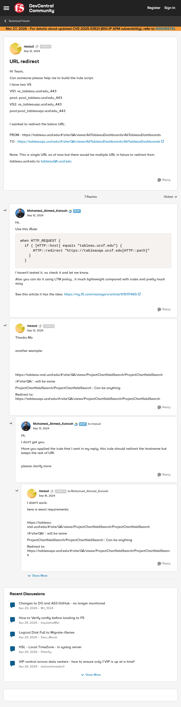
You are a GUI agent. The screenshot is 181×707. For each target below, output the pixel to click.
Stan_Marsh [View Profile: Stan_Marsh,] (49, 637)
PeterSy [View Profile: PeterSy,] (46, 652)
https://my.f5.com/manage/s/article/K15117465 (100, 294)
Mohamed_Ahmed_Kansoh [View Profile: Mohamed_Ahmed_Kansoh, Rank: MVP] (47, 211)
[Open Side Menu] (6, 8)
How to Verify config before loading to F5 (51, 618)
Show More (37, 576)
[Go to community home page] (34, 8)
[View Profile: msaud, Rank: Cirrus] (15, 49)
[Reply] (163, 180)
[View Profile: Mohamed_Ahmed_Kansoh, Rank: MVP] (20, 213)
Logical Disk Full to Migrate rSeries (46, 633)
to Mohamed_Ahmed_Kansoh (88, 491)
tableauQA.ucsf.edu (56, 161)
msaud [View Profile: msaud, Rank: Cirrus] (29, 46)
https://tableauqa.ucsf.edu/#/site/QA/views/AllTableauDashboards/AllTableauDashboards (88, 141)
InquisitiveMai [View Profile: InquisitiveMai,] (50, 622)
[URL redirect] (35, 215)
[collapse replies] (5, 210)
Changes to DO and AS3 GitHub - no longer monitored (62, 603)
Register (153, 8)
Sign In (169, 8)
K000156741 (165, 29)
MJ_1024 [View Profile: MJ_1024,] (47, 608)
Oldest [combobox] (170, 197)
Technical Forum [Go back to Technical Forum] (17, 21)
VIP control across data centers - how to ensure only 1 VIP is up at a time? (77, 662)
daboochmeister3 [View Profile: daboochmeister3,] (52, 666)
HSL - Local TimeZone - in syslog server (50, 647)
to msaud (94, 424)
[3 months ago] (28, 608)
